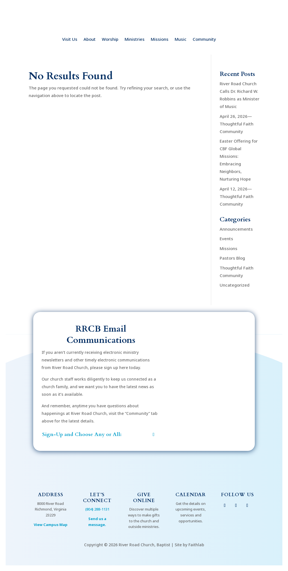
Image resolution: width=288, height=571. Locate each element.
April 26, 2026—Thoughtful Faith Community (236, 123)
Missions (159, 39)
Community (204, 39)
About (90, 39)
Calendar (191, 494)
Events (226, 238)
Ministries (135, 39)
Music (180, 39)
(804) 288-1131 (97, 509)
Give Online (144, 497)
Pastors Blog (232, 258)
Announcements (236, 229)
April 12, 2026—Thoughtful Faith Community (236, 196)
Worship (110, 39)
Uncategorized (234, 285)
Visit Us (69, 39)
